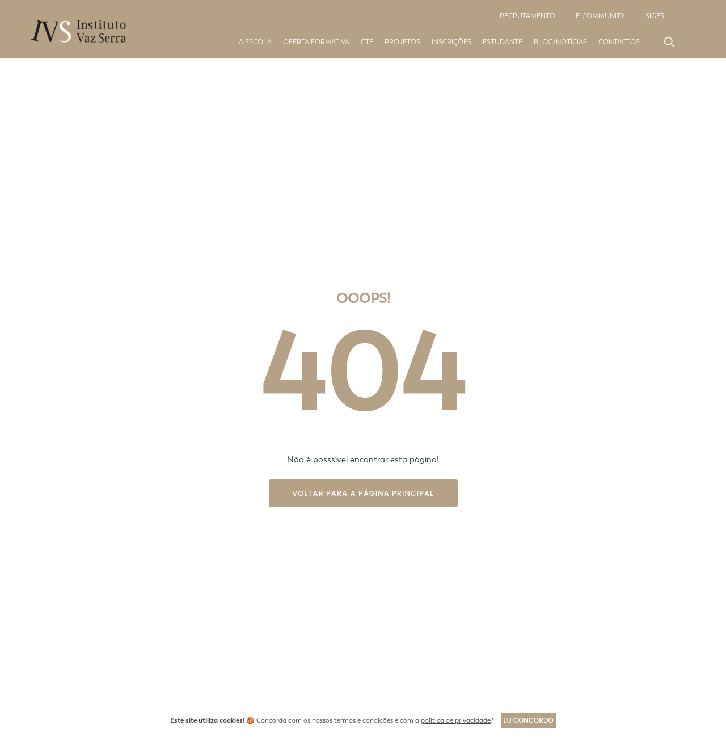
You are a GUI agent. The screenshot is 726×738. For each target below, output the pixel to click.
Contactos (619, 42)
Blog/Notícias (560, 42)
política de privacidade (455, 720)
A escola (255, 42)
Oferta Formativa (316, 42)
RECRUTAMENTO (527, 16)
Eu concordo (528, 720)
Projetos (402, 42)
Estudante (502, 42)
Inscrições (451, 42)
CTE (367, 42)
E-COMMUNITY (600, 16)
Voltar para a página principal (363, 493)
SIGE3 (654, 16)
